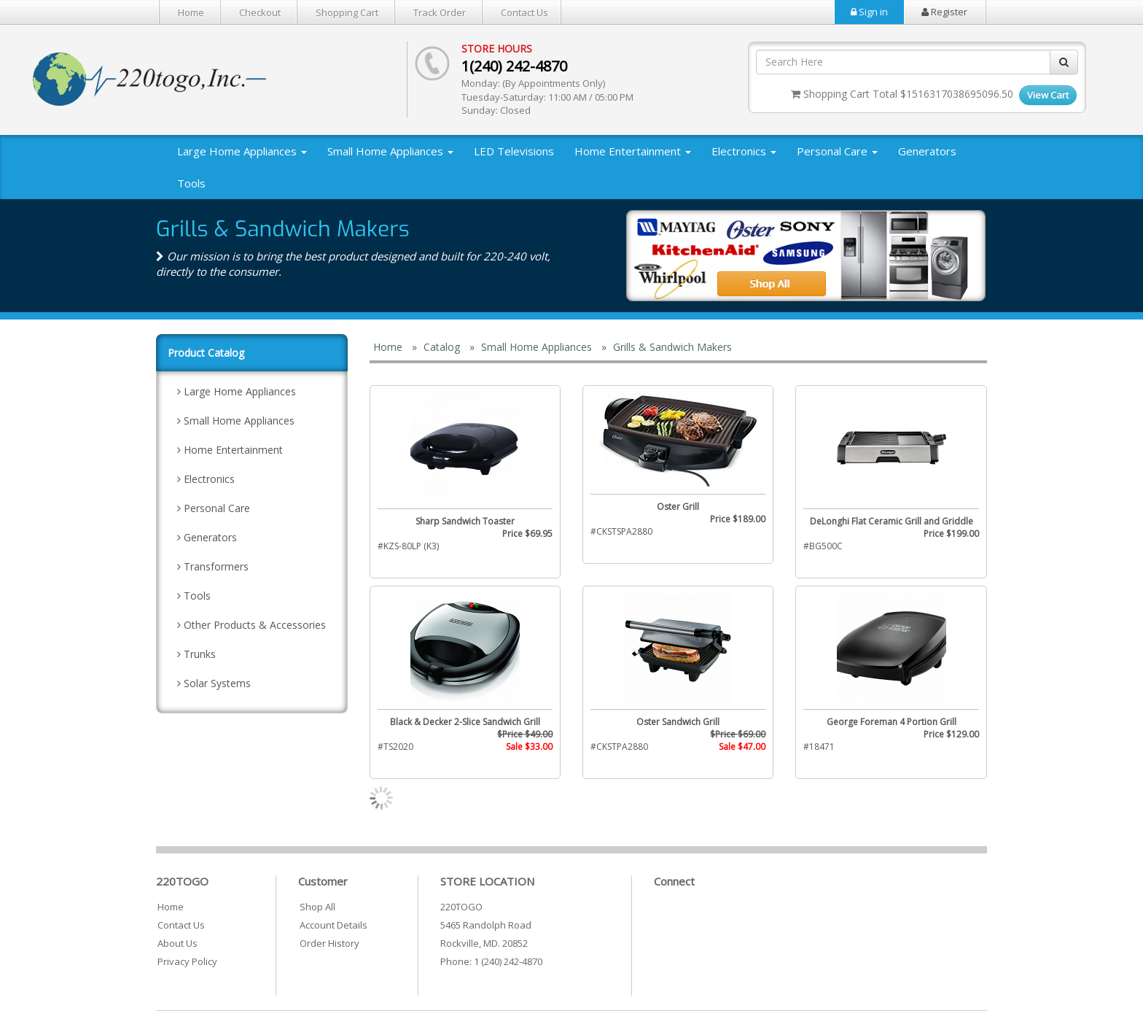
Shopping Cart (347, 12)
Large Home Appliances (242, 151)
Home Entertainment (632, 151)
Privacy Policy (187, 961)
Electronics (743, 151)
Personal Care (837, 151)
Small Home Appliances (390, 151)
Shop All (317, 906)
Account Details (333, 924)
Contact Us (524, 12)
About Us (177, 943)
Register (944, 11)
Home (191, 12)
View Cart (1048, 94)
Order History (329, 943)
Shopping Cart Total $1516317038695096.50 (902, 94)
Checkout (260, 12)
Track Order (439, 12)
